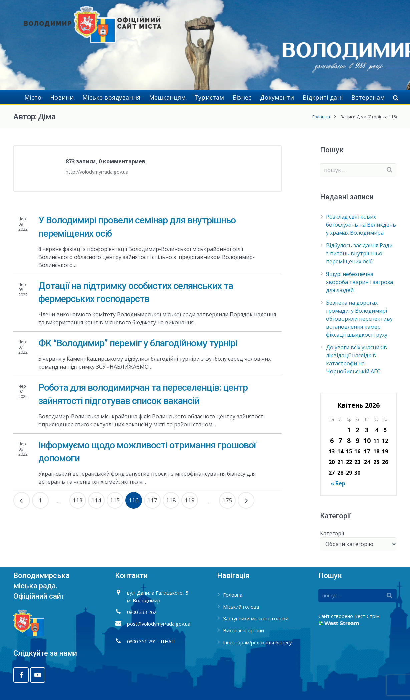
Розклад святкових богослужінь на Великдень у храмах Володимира (361, 224)
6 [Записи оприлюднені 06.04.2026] (332, 440)
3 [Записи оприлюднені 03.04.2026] (367, 429)
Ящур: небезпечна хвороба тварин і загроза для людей (359, 282)
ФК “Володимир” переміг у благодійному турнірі (137, 343)
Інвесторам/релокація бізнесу (257, 642)
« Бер (338, 483)
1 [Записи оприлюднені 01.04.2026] (349, 429)
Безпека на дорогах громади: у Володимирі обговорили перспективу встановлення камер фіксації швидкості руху (359, 318)
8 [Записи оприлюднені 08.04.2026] (349, 440)
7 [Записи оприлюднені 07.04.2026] (340, 440)
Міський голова (241, 607)
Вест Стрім (367, 616)
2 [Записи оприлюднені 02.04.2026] (357, 429)
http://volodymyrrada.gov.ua (97, 172)
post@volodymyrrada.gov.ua (158, 624)
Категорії (332, 533)
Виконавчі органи (243, 630)
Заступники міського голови (255, 618)
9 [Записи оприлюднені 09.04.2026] (357, 440)
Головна (321, 117)
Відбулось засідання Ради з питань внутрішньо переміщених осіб (359, 253)
